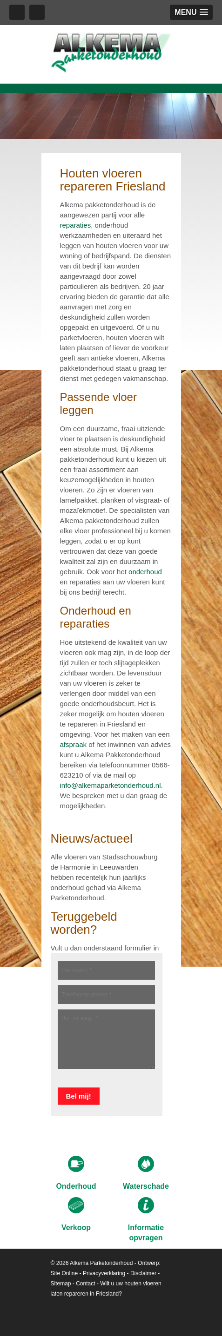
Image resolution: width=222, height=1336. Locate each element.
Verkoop (76, 1214)
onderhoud (145, 572)
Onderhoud (76, 1173)
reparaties (75, 225)
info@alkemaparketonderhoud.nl (110, 785)
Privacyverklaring (104, 1273)
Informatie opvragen (146, 1219)
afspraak (73, 744)
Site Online (64, 1273)
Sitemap (61, 1283)
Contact (85, 1283)
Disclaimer (143, 1273)
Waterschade (146, 1173)
